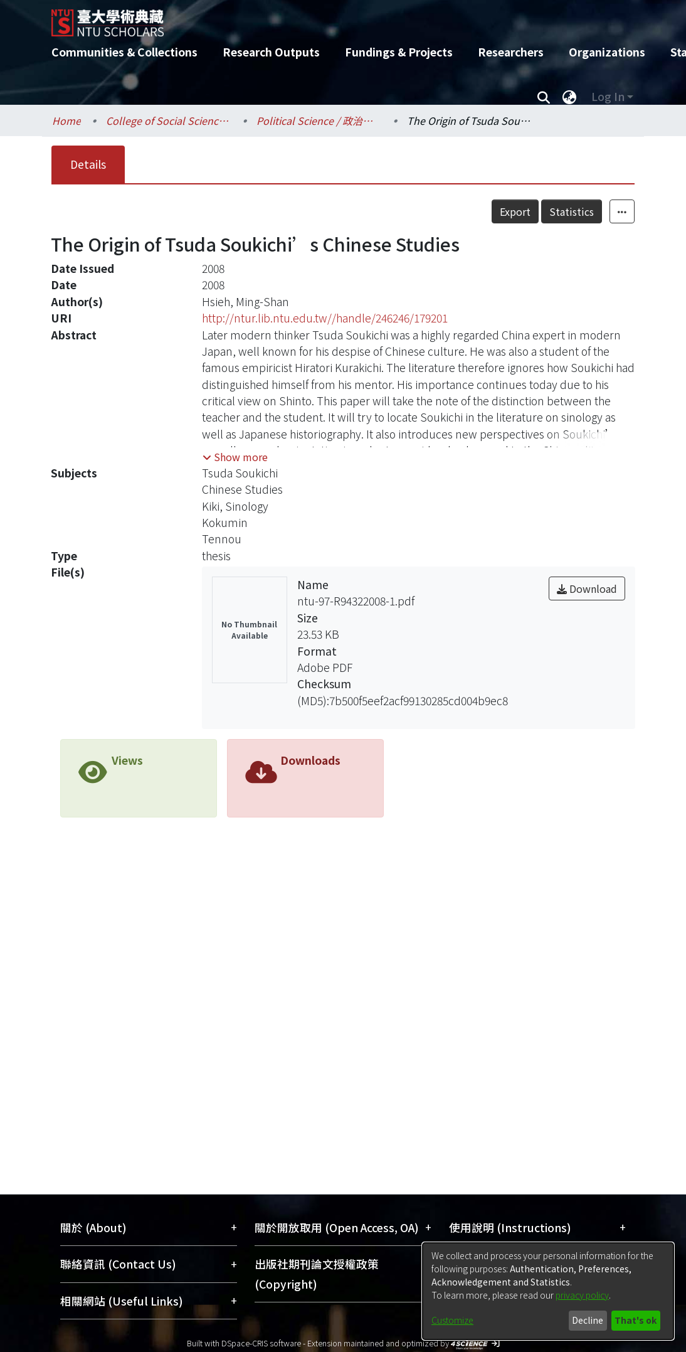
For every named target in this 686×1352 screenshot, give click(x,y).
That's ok (636, 1320)
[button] (235, 457)
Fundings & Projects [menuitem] (399, 52)
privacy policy (582, 1295)
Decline (587, 1320)
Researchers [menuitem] (511, 52)
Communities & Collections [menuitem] (124, 52)
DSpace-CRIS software (261, 1343)
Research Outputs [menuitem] (271, 52)
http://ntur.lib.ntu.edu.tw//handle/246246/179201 (325, 318)
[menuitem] (569, 96)
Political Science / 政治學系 (319, 120)
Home (66, 120)
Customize (452, 1320)
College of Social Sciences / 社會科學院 (168, 120)
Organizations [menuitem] (607, 52)
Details (88, 164)
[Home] (332, 18)
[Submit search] (543, 96)
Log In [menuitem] (608, 96)
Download (587, 588)
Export (542, 211)
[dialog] (548, 1291)
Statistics (599, 211)
